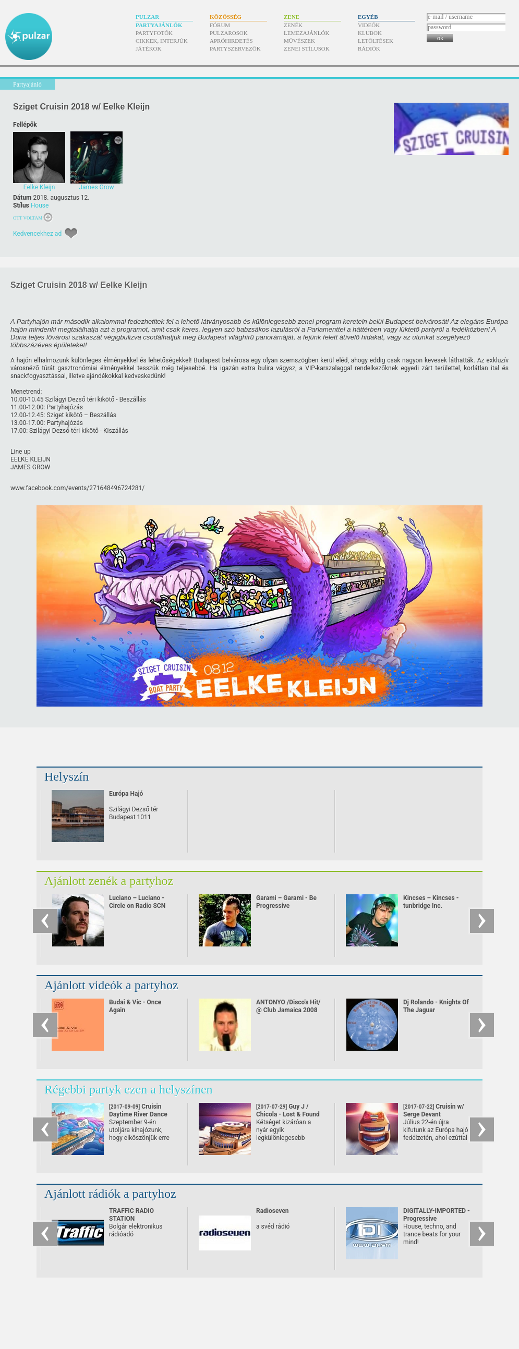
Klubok (370, 33)
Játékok (149, 48)
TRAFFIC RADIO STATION (131, 1214)
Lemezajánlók (306, 33)
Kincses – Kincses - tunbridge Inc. (430, 901)
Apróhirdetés (231, 41)
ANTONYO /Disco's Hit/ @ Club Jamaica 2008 (288, 1006)
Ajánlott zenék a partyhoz (108, 881)
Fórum (220, 25)
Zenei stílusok (307, 48)
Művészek (299, 41)
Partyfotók (154, 33)
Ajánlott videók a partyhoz (111, 985)
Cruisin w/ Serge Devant (433, 1114)
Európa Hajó (126, 793)
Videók (369, 25)
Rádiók (369, 48)
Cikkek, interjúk (162, 41)
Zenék (293, 25)
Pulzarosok (229, 33)
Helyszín (66, 776)
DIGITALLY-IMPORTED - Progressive (436, 1214)
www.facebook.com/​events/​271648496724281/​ (77, 488)
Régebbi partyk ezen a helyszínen (128, 1089)
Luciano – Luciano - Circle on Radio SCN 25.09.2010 (137, 905)
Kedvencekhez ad (37, 233)
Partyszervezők (235, 48)
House (40, 205)
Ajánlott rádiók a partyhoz (110, 1193)
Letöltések (375, 41)
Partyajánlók (159, 25)
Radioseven (272, 1210)
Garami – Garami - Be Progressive (286, 901)
